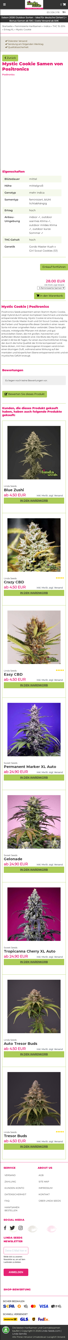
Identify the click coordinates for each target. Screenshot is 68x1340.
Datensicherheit (15, 1194)
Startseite (7, 26)
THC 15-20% (59, 26)
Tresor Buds (15, 1136)
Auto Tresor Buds (20, 1043)
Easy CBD (13, 674)
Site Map (44, 1181)
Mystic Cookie (23, 29)
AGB (41, 1175)
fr (57, 12)
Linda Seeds (10, 1132)
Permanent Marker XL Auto (30, 766)
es (48, 12)
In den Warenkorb (49, 295)
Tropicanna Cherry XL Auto (29, 951)
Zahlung (10, 1181)
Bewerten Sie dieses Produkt (25, 394)
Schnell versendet (15, 1314)
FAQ (7, 1200)
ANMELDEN (16, 1272)
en (53, 12)
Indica (47, 26)
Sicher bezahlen (13, 1301)
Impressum (45, 1188)
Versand (10, 1175)
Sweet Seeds (10, 947)
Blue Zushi (14, 490)
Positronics (8, 74)
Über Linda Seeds (50, 1200)
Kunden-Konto (14, 1188)
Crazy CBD (14, 582)
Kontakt (44, 1194)
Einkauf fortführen (54, 267)
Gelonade (13, 859)
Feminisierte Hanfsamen (28, 26)
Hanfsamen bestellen (12, 1209)
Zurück (10, 57)
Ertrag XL (9, 29)
